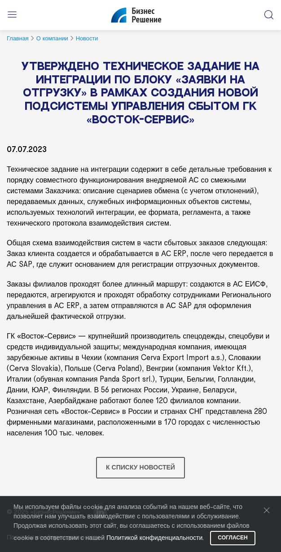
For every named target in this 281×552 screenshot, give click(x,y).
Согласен (232, 537)
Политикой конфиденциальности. (155, 538)
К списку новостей (140, 468)
